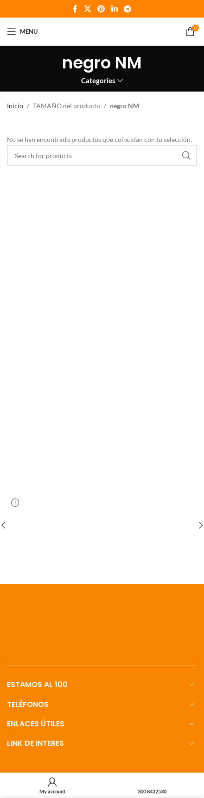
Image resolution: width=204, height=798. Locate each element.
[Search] (102, 155)
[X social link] (87, 9)
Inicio (15, 106)
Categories (98, 80)
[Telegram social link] (127, 9)
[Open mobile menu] (22, 31)
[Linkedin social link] (114, 9)
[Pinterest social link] (101, 9)
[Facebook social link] (75, 9)
